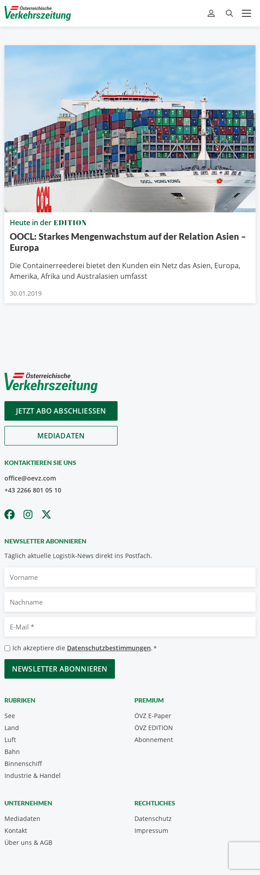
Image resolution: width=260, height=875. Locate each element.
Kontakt (15, 830)
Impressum (151, 830)
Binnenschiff (23, 763)
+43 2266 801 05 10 (32, 490)
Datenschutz (153, 818)
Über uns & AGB (28, 842)
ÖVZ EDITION (153, 727)
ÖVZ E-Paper (152, 715)
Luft (10, 739)
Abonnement (153, 739)
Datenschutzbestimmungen (109, 648)
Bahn (12, 751)
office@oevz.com (30, 478)
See (9, 715)
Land (11, 727)
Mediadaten (61, 436)
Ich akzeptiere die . (84, 648)
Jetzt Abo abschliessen (61, 411)
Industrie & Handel (32, 775)
